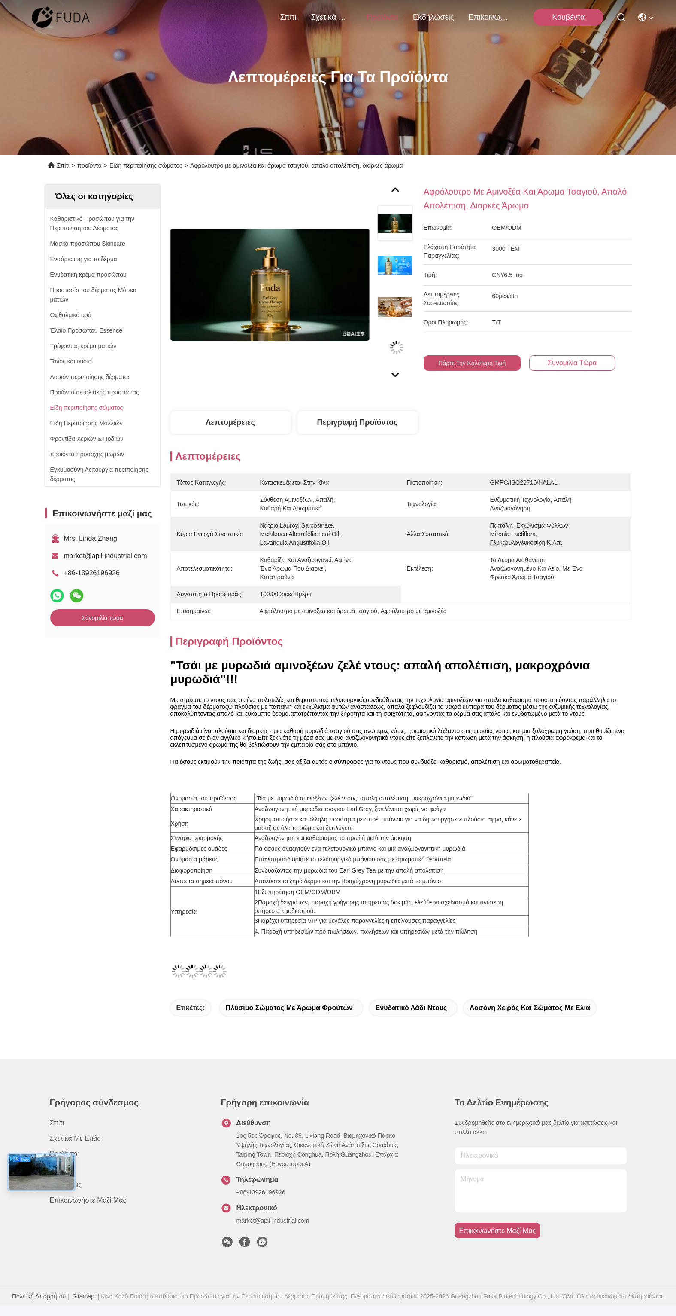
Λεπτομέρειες (230, 422)
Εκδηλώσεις (433, 17)
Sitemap (83, 1296)
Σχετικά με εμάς (331, 17)
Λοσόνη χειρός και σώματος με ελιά (530, 1007)
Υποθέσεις (66, 1184)
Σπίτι (288, 17)
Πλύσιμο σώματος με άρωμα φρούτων (289, 1007)
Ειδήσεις (63, 1169)
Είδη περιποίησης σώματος (145, 165)
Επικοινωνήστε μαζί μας (488, 17)
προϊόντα (382, 17)
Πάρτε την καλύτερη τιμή (482, 363)
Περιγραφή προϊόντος (357, 422)
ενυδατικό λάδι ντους (411, 1007)
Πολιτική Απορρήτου (39, 1296)
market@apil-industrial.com (105, 555)
